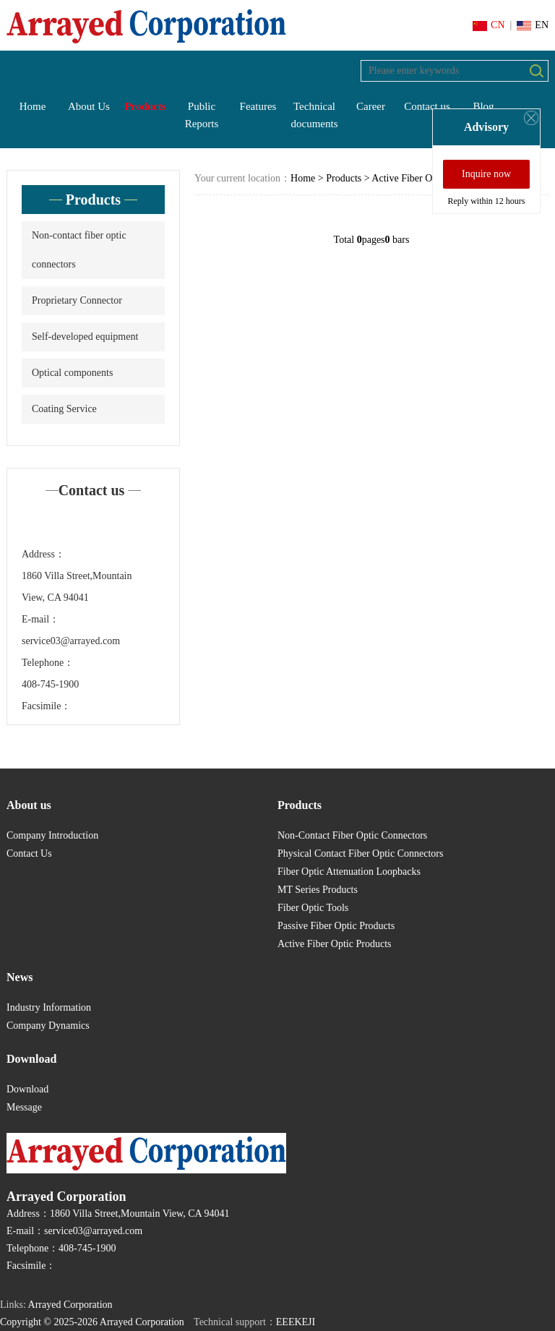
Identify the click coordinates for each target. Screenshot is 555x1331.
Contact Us (29, 853)
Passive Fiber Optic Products (336, 925)
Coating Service (64, 408)
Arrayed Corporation (70, 1304)
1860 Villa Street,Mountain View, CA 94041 (77, 586)
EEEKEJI (295, 1322)
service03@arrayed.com (71, 640)
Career (370, 106)
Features (258, 106)
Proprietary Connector (77, 300)
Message (24, 1107)
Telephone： (48, 662)
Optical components (72, 372)
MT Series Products (318, 889)
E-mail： (40, 619)
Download (27, 1089)
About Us (89, 106)
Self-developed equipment (85, 336)
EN (532, 25)
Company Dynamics (48, 1025)
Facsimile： (46, 706)
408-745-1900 (50, 684)
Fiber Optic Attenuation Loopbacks (349, 871)
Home (33, 106)
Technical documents (314, 114)
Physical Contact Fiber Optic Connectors (360, 853)
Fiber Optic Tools (313, 907)
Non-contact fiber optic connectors (79, 250)
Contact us (427, 106)
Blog (483, 106)
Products (144, 106)
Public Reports (202, 114)
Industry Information (49, 1007)
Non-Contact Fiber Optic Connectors (352, 835)
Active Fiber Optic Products (428, 178)
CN (488, 25)
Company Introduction (52, 835)
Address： (43, 554)
